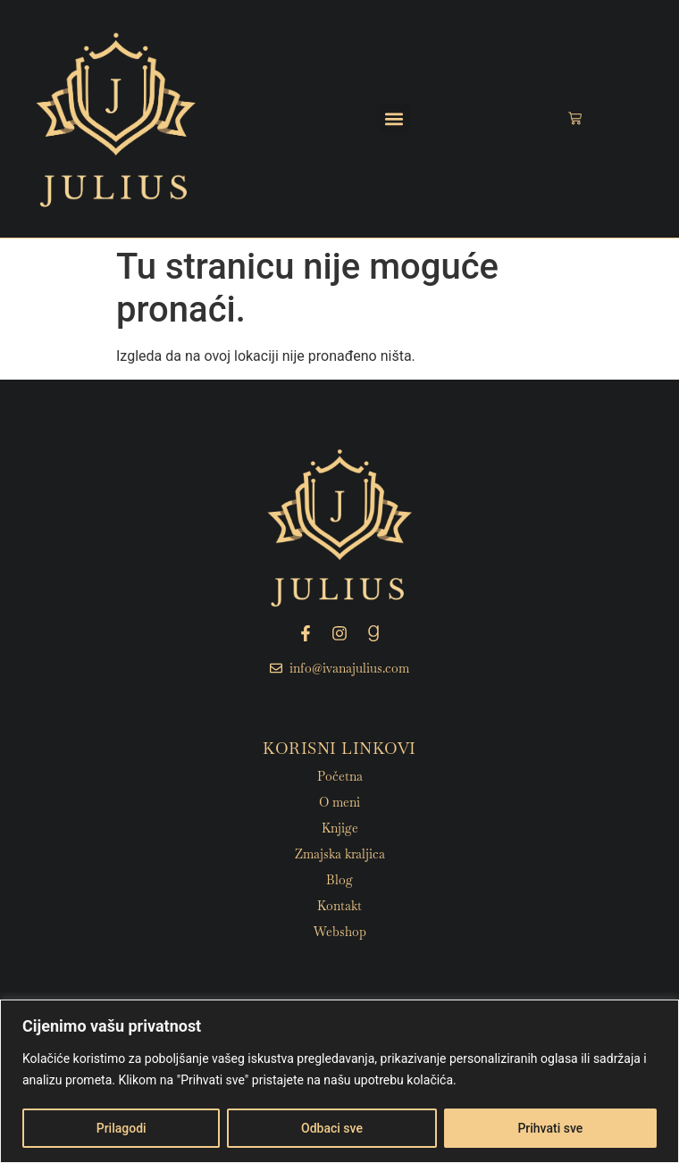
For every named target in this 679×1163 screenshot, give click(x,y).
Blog (339, 880)
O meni (339, 802)
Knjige (340, 828)
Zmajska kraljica (340, 854)
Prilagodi (121, 1128)
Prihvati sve (550, 1128)
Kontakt (339, 906)
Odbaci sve (332, 1128)
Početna (340, 776)
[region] (339, 1081)
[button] (394, 118)
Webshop (340, 932)
